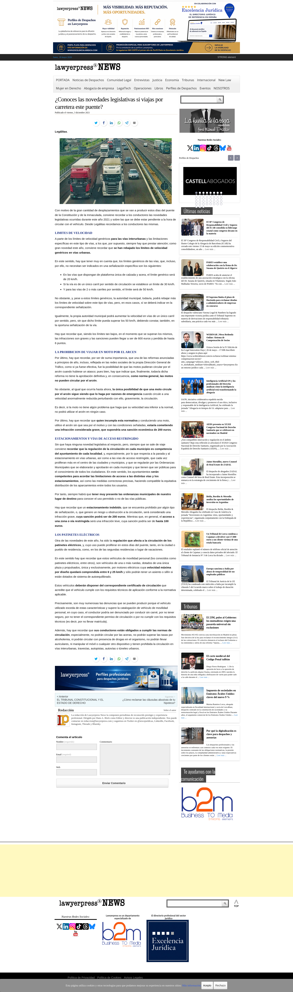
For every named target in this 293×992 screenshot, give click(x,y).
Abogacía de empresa (99, 88)
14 (214, 195)
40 (221, 204)
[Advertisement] (146, 870)
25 (196, 201)
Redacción (66, 710)
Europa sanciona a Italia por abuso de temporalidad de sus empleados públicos (220, 571)
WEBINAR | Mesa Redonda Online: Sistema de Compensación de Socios (219, 337)
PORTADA (63, 80)
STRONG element (227, 57)
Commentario (106, 741)
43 (203, 207)
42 (200, 207)
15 (218, 195)
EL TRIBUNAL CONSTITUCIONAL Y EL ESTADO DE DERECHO (80, 701)
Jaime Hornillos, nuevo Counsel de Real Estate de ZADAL (221, 463)
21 (210, 198)
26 (200, 201)
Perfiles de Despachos (181, 88)
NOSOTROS (222, 88)
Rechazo (208, 985)
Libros (159, 88)
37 (210, 204)
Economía (172, 80)
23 (218, 198)
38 (214, 204)
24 (221, 198)
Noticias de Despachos (88, 80)
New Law (224, 80)
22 (214, 198)
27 (203, 201)
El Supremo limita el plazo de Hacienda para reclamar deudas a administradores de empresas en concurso (221, 301)
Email (63, 754)
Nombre (65, 741)
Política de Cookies (109, 977)
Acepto (196, 985)
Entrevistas (141, 80)
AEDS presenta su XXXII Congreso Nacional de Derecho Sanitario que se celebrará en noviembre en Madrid (221, 428)
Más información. (182, 985)
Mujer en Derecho (68, 88)
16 (221, 195)
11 (203, 195)
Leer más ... (210, 249)
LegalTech (124, 88)
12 (207, 195)
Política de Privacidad (81, 977)
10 (200, 195)
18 (200, 198)
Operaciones (142, 88)
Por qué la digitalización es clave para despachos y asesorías (221, 734)
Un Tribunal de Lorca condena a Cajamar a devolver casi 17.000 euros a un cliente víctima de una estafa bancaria (222, 538)
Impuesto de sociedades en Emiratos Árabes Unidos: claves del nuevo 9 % (221, 694)
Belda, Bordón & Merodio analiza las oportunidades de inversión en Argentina (220, 499)
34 (200, 204)
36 (207, 204)
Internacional (206, 80)
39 (218, 204)
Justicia (157, 80)
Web (58, 767)
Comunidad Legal (119, 80)
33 (196, 204)
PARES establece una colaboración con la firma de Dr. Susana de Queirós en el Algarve (221, 265)
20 (207, 198)
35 (203, 204)
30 (214, 201)
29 (210, 201)
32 (221, 201)
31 (218, 201)
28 (207, 201)
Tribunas (188, 80)
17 (196, 198)
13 (210, 195)
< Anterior (62, 696)
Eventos (205, 88)
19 (203, 198)
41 (196, 207)
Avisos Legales (133, 977)
